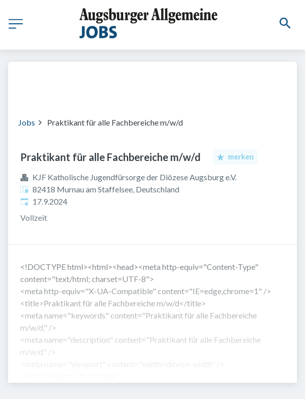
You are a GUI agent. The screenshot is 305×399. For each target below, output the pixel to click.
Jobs (26, 122)
